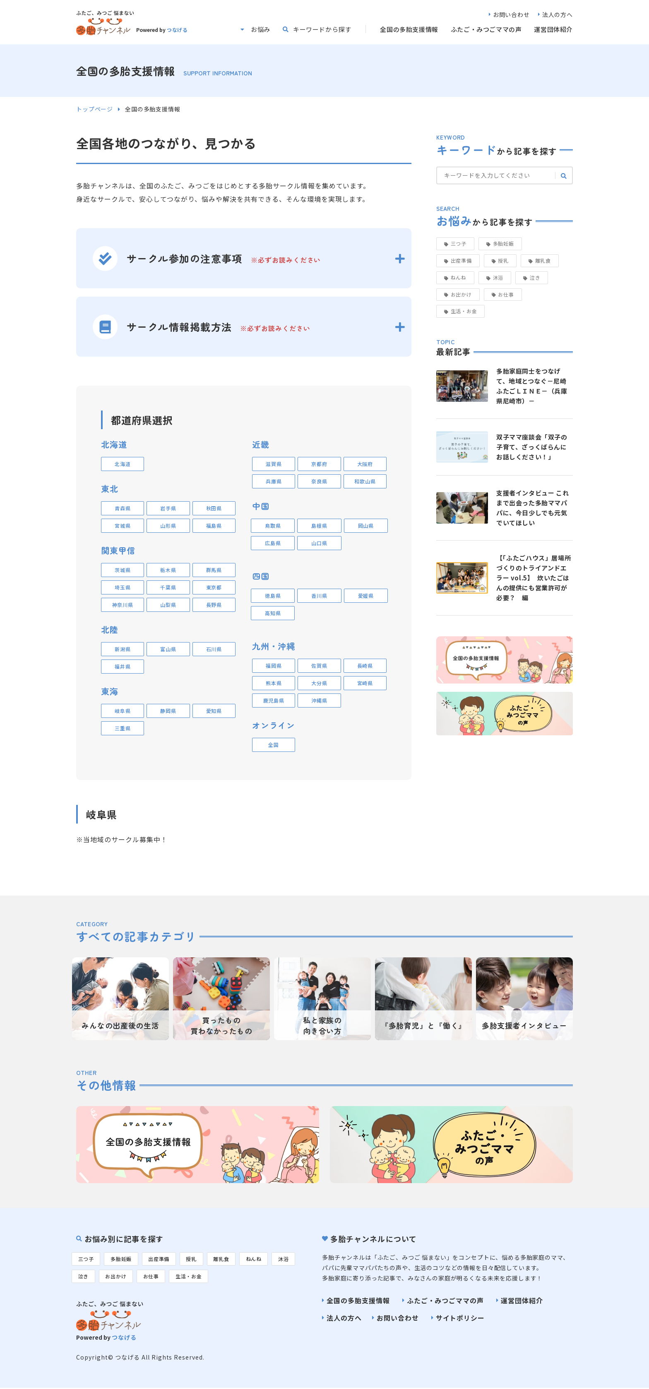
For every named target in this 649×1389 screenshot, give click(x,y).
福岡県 (273, 665)
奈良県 (319, 481)
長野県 (214, 604)
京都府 (319, 463)
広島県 (273, 542)
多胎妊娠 (503, 243)
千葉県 (168, 587)
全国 (273, 744)
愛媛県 (366, 595)
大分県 (319, 682)
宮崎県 (365, 682)
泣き (535, 277)
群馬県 (214, 569)
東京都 (214, 587)
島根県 (319, 525)
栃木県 (168, 569)
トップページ (94, 109)
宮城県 (122, 525)
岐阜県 (122, 710)
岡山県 (366, 525)
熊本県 (273, 682)
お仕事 (506, 294)
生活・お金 (464, 310)
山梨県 (168, 604)
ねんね (458, 277)
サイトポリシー (460, 1318)
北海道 (122, 463)
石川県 (214, 648)
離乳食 (543, 260)
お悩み (260, 29)
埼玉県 (122, 587)
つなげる (177, 29)
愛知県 (214, 710)
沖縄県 (319, 700)
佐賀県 (319, 665)
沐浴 (498, 277)
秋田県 (214, 508)
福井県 (122, 666)
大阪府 (365, 463)
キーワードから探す (322, 29)
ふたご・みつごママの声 (486, 29)
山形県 (168, 525)
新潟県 (122, 648)
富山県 (168, 648)
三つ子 (458, 243)
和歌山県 (364, 481)
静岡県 (168, 710)
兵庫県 (273, 481)
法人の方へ (557, 14)
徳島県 (273, 595)
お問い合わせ (511, 14)
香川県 (319, 595)
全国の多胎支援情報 (409, 29)
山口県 (319, 542)
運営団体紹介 (553, 29)
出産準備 (461, 260)
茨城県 (122, 569)
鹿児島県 (273, 700)
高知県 (273, 612)
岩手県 (168, 508)
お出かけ (461, 294)
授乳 (503, 260)
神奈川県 (122, 604)
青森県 (122, 508)
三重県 (122, 728)
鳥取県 (273, 525)
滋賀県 (273, 463)
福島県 (214, 525)
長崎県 (365, 665)
